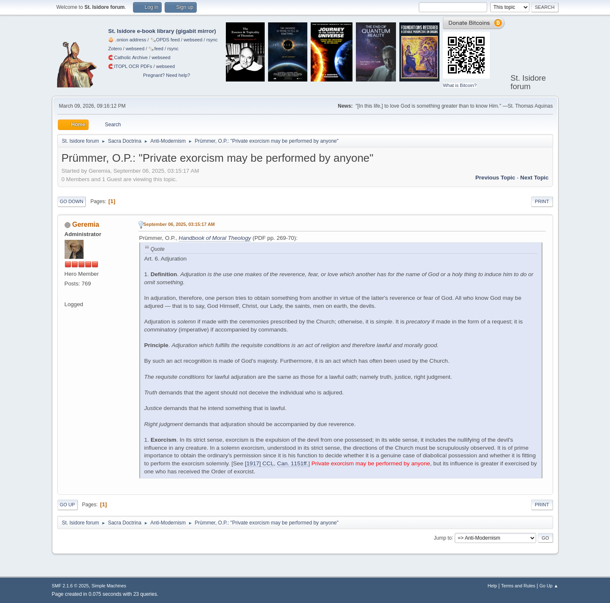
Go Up (67, 504)
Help (492, 585)
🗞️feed (155, 48)
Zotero (115, 48)
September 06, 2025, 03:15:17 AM (179, 224)
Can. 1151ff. (292, 463)
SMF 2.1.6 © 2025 (70, 585)
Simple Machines (109, 585)
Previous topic (495, 177)
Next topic (534, 177)
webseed (193, 39)
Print (542, 201)
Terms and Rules (518, 585)
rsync (212, 39)
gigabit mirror (196, 31)
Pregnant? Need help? (166, 75)
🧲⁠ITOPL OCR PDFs (130, 66)
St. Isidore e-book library (141, 31)
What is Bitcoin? (460, 85)
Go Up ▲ (549, 585)
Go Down (72, 201)
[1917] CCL (259, 463)
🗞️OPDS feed (165, 39)
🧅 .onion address (127, 39)
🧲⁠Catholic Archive (128, 57)
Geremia (85, 224)
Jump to (443, 538)
